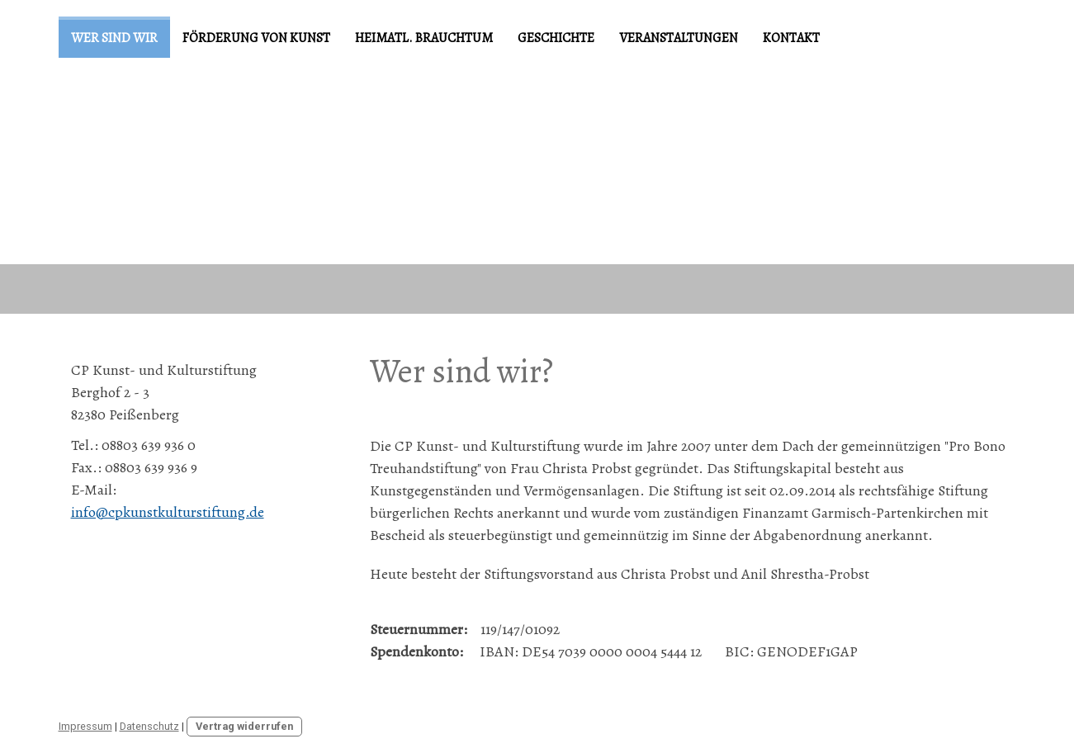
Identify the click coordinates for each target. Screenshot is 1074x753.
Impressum (85, 726)
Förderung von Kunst (256, 38)
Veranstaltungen (678, 38)
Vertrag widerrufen (244, 726)
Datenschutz (149, 726)
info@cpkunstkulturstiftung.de (167, 512)
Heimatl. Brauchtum (424, 38)
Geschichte (556, 38)
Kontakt (791, 38)
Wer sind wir (114, 38)
